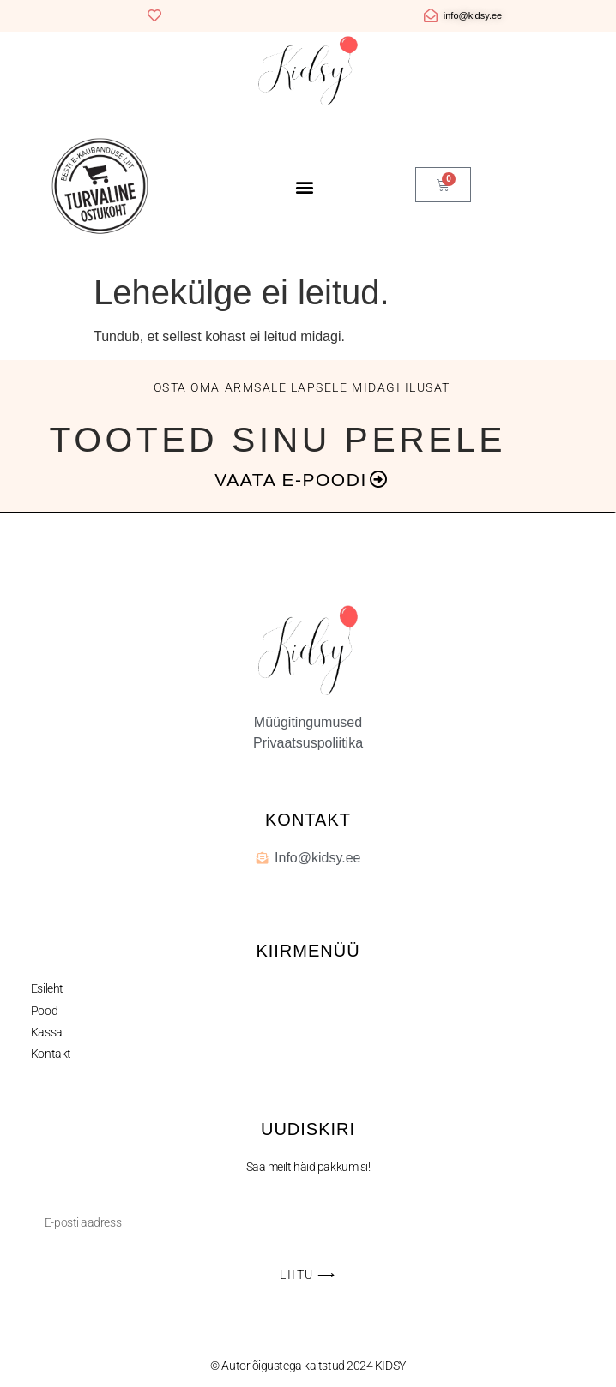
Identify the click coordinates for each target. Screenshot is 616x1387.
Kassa (47, 1032)
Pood (44, 1011)
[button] (305, 187)
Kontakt (51, 1053)
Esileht (47, 988)
